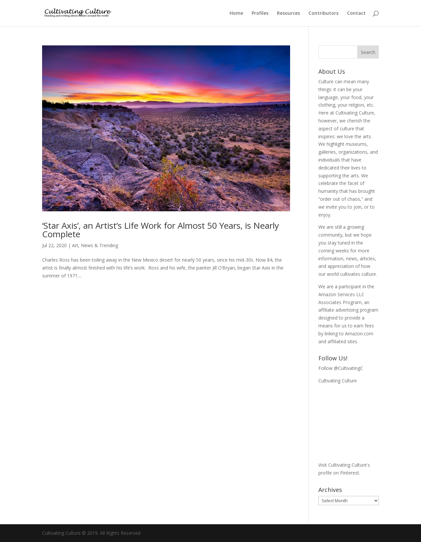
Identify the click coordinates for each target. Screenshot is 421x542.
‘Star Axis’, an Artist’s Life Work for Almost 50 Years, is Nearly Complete (160, 229)
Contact (356, 13)
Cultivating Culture (337, 380)
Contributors (323, 13)
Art (75, 245)
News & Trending (99, 245)
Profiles (260, 13)
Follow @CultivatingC (340, 368)
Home (236, 13)
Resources (288, 13)
